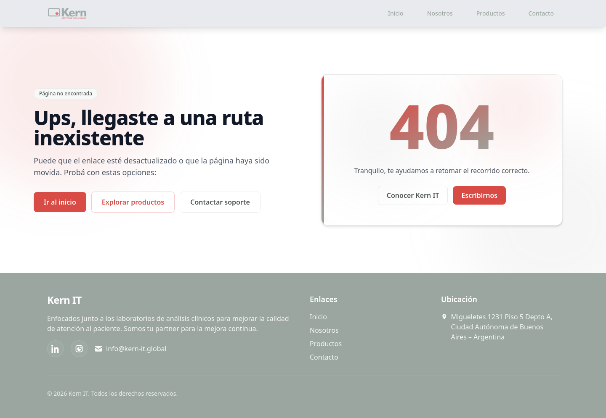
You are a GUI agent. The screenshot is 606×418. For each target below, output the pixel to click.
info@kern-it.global (130, 348)
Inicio (396, 13)
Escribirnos (479, 195)
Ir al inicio (60, 202)
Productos (490, 13)
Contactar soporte (220, 202)
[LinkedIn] (55, 348)
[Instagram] (79, 348)
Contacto (541, 13)
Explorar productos (133, 202)
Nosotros (440, 13)
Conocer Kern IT (413, 195)
